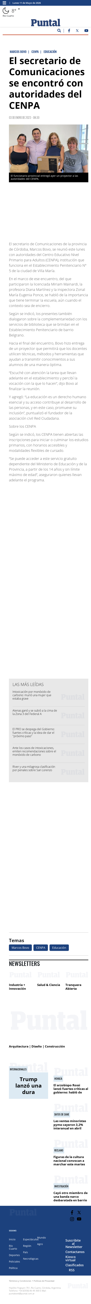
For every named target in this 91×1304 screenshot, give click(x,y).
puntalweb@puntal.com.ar (22, 1293)
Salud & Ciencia (48, 985)
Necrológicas (30, 1258)
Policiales (14, 1261)
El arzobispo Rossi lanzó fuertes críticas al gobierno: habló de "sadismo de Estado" (70, 1090)
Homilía (58, 1078)
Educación (59, 948)
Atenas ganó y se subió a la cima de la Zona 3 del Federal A (35, 712)
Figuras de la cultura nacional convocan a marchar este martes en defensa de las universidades (69, 1164)
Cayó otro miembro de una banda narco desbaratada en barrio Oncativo (70, 1198)
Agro (40, 1244)
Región (27, 1245)
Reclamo (58, 1150)
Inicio (12, 1239)
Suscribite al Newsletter (73, 1243)
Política (13, 1268)
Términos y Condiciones (20, 1280)
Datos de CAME (61, 1114)
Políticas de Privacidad (44, 1280)
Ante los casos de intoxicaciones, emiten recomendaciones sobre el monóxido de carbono (34, 751)
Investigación (61, 1186)
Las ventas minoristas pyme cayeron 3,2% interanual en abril (69, 1124)
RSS (72, 1270)
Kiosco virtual (70, 1258)
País (25, 1252)
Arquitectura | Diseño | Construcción (37, 1046)
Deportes (14, 1255)
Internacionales (18, 1069)
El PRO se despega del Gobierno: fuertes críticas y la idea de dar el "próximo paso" (34, 732)
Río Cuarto (13, 1247)
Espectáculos (31, 1239)
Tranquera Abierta (73, 987)
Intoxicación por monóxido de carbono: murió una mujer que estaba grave (32, 695)
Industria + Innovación (17, 987)
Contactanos (75, 1252)
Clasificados (74, 1265)
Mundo (41, 1237)
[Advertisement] (60, 212)
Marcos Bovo (20, 948)
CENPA (40, 948)
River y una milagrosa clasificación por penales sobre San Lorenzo (34, 768)
